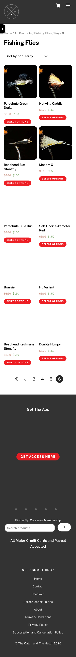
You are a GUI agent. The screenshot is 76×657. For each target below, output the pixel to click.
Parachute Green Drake (16, 106)
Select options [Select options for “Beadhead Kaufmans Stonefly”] (17, 362)
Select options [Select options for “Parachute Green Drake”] (17, 121)
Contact (38, 586)
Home (8, 33)
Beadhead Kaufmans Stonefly (19, 346)
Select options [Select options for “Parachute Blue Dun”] (17, 240)
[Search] (64, 527)
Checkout (38, 594)
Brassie (9, 287)
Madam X (46, 165)
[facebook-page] (47, 508)
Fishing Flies (43, 33)
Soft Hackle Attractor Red (54, 228)
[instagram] (18, 508)
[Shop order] (27, 56)
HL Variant (46, 287)
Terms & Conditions (38, 617)
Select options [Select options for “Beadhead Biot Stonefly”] (17, 183)
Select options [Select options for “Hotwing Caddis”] (53, 117)
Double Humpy (50, 344)
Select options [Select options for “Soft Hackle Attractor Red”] (53, 244)
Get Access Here (38, 457)
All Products (23, 33)
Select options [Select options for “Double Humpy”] (53, 358)
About (38, 609)
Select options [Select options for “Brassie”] (17, 301)
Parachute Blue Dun (18, 226)
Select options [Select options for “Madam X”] (53, 178)
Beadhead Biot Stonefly (14, 167)
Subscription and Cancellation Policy (38, 632)
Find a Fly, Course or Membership (38, 520)
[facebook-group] (37, 508)
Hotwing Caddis (50, 103)
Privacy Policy (38, 624)
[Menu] (68, 6)
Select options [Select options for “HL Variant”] (53, 301)
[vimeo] (57, 508)
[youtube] (28, 508)
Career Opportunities (38, 601)
